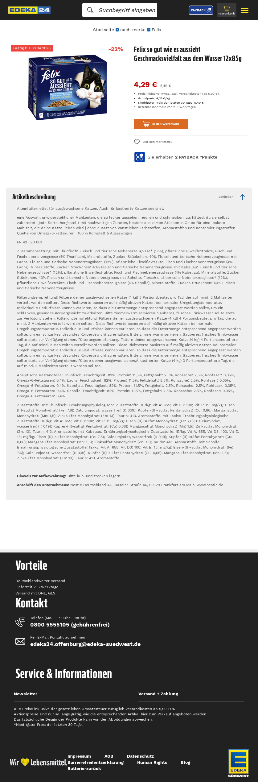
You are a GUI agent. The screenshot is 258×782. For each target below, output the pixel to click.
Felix (156, 29)
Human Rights (152, 762)
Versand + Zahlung (158, 693)
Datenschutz (140, 756)
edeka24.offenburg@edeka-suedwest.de (85, 644)
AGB (108, 756)
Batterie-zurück (84, 768)
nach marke (132, 29)
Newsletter (25, 693)
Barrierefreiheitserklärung (96, 762)
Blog (185, 762)
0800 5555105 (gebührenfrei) (70, 624)
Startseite (103, 29)
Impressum (79, 756)
